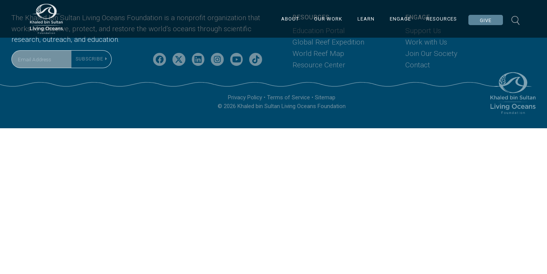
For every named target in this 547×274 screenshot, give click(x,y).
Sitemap (325, 110)
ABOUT (291, 19)
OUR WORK (329, 19)
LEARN (366, 19)
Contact (417, 77)
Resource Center (318, 77)
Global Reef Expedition (328, 54)
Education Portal (318, 43)
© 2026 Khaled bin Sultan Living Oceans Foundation (282, 118)
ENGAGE (401, 19)
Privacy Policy (245, 110)
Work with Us (426, 54)
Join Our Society (431, 66)
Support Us (423, 43)
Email (18, 58)
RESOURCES (442, 19)
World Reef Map (318, 66)
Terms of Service (288, 110)
